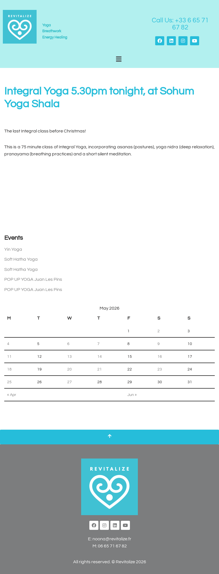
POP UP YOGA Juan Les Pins (33, 279)
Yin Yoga (13, 249)
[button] (118, 59)
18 (9, 369)
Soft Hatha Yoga (21, 259)
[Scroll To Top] (109, 437)
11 (9, 356)
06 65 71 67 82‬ (112, 546)
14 (99, 356)
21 (99, 369)
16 (159, 356)
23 (159, 369)
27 (69, 382)
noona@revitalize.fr (111, 539)
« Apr (11, 395)
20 (69, 369)
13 (69, 356)
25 (9, 382)
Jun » (132, 395)
